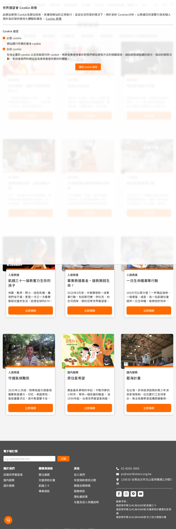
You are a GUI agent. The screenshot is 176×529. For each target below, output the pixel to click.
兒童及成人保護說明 (86, 502)
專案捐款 (44, 491)
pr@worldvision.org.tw (136, 474)
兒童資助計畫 (47, 480)
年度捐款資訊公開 (85, 480)
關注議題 (44, 474)
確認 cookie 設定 (88, 67)
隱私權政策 (81, 496)
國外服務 (8, 485)
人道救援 (13, 275)
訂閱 (63, 458)
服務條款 (79, 491)
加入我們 (79, 474)
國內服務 (72, 372)
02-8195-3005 (129, 468)
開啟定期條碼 (82, 485)
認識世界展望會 (13, 474)
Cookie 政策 (54, 19)
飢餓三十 (44, 485)
